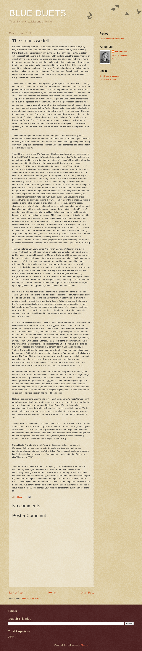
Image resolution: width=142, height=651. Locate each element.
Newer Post (16, 592)
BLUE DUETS (37, 13)
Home (52, 592)
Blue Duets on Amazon (109, 76)
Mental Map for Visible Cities (112, 39)
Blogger (84, 645)
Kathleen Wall (121, 51)
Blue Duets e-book (108, 80)
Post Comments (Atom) (31, 598)
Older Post (87, 592)
